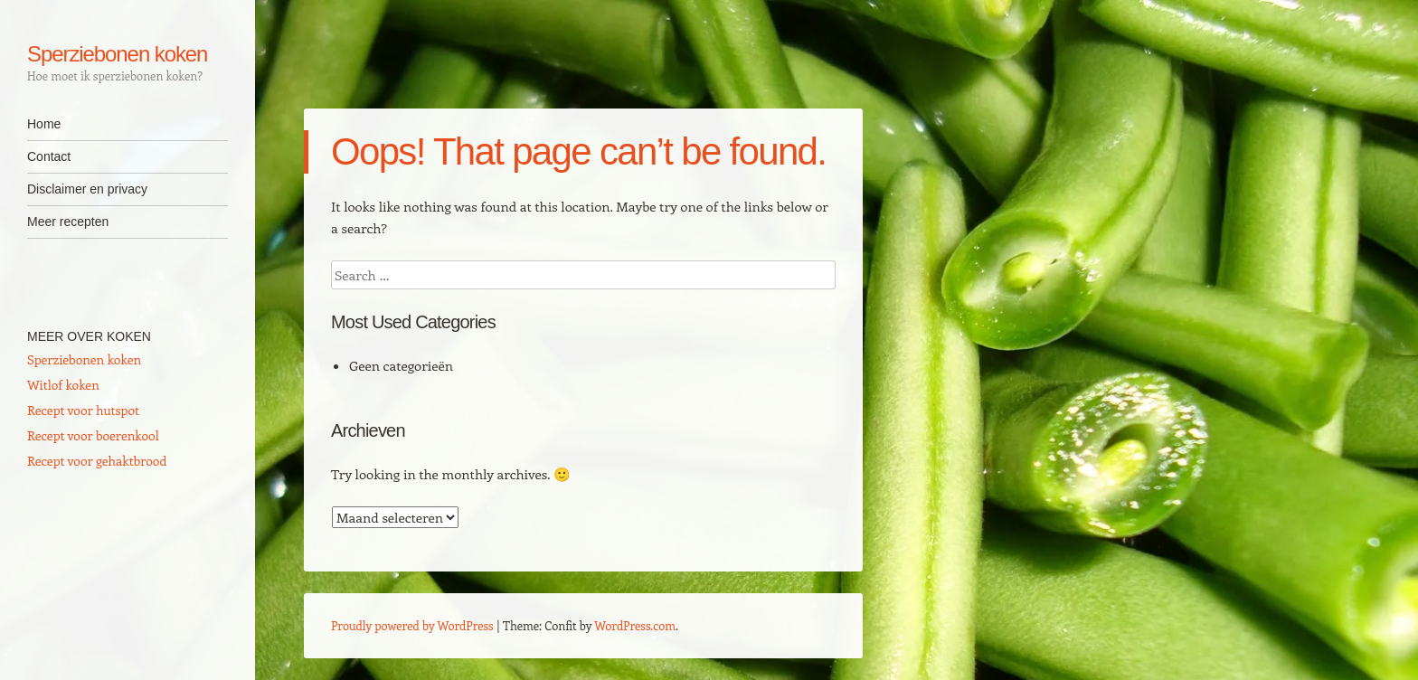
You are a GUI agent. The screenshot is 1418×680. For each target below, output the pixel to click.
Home (44, 124)
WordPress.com (635, 625)
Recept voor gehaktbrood (96, 460)
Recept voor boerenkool (93, 435)
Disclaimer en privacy (87, 189)
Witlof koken (63, 384)
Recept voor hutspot (83, 410)
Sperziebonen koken (117, 54)
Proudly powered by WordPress (412, 625)
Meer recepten (68, 221)
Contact (49, 156)
